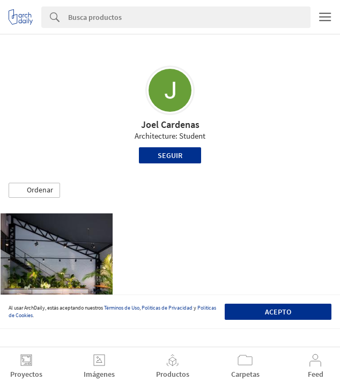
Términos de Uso (121, 307)
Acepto (278, 312)
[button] (34, 190)
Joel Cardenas (170, 124)
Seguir (170, 155)
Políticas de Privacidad (167, 307)
